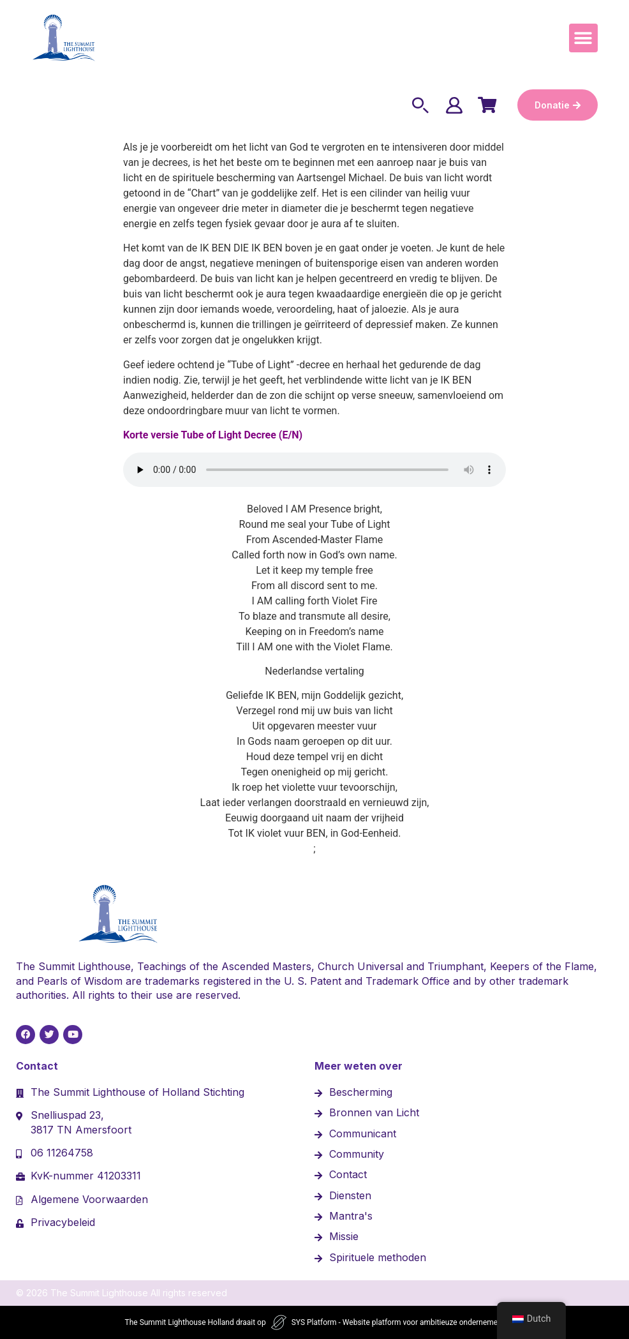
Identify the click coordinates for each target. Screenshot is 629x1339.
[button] (583, 38)
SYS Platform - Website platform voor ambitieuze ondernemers (398, 1322)
